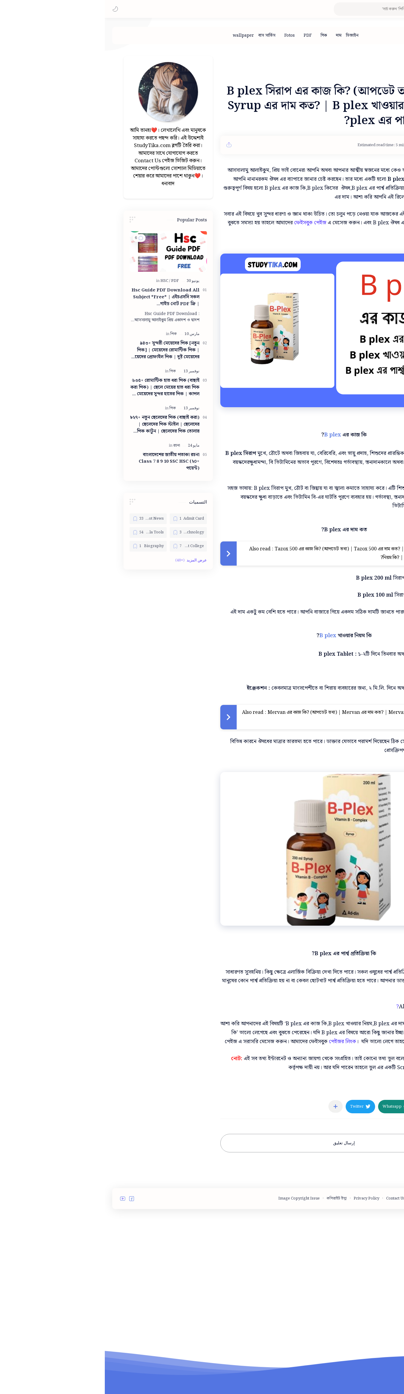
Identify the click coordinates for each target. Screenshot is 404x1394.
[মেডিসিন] (351, 1089)
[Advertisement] (63, 670)
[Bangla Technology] (83, 532)
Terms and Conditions (348, 1198)
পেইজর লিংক (237, 1041)
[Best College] (83, 546)
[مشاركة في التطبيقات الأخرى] (231, 1106)
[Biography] (43, 546)
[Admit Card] (83, 518)
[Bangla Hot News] (43, 518)
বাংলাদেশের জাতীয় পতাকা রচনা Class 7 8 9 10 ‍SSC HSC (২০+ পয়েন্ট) (64, 462)
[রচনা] (71, 445)
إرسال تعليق (239, 1143)
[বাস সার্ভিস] (162, 35)
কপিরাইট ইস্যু (232, 1198)
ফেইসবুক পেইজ (205, 222)
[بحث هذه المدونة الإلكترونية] (280, 9)
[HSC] (60, 281)
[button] (10, 8)
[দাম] (234, 35)
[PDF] (203, 35)
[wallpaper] (138, 35)
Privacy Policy (261, 1198)
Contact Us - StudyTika (301, 1198)
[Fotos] (185, 35)
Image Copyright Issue (194, 1198)
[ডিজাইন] (247, 35)
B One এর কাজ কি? (327, 1006)
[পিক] (219, 35)
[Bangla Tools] (43, 532)
